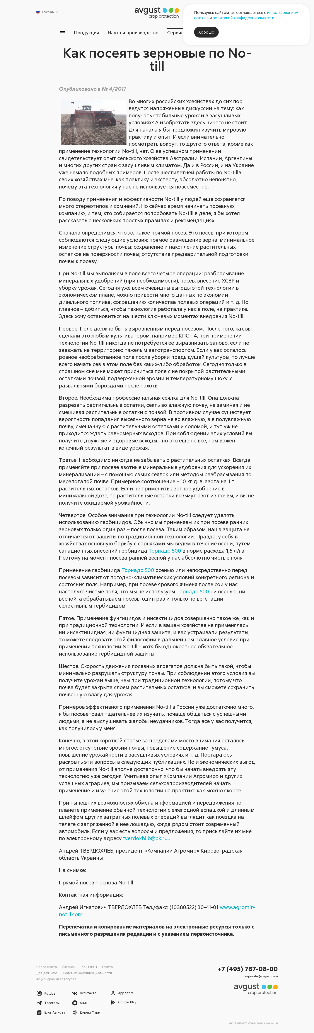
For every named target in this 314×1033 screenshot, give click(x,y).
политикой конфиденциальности (243, 17)
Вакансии (69, 967)
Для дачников (47, 973)
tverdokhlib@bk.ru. (146, 838)
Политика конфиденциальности (87, 973)
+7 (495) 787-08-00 (248, 969)
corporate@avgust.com (261, 976)
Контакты (89, 967)
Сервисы (177, 32)
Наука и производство (133, 32)
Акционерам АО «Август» (56, 979)
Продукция (86, 32)
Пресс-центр (46, 967)
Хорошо (206, 32)
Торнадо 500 (164, 550)
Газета (107, 967)
